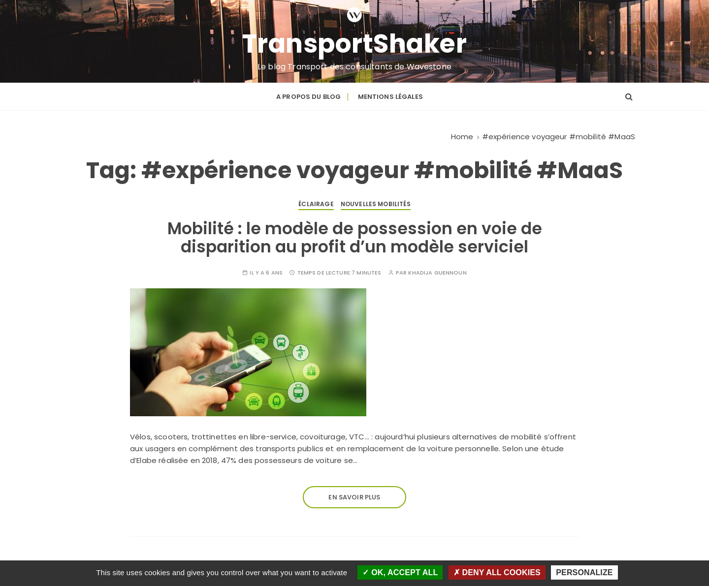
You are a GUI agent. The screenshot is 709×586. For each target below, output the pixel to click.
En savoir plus (354, 497)
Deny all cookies (497, 572)
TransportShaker (354, 44)
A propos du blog (308, 96)
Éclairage (315, 204)
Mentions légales (390, 96)
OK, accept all (400, 572)
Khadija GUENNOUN (437, 273)
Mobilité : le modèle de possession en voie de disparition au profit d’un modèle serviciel (354, 237)
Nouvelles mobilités (376, 204)
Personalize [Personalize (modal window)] (584, 572)
